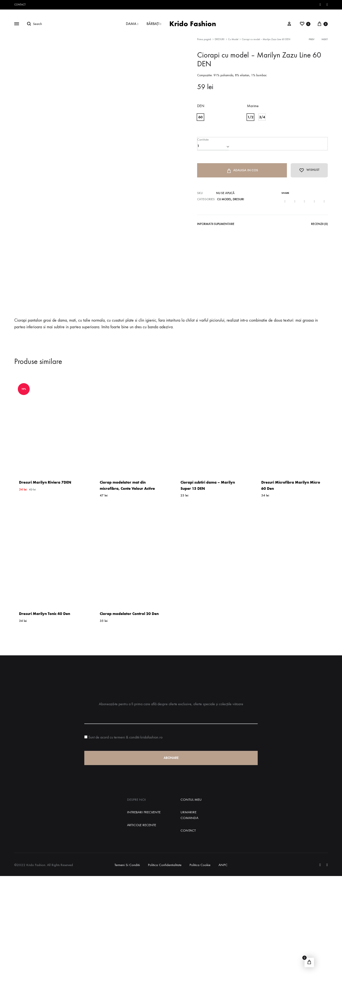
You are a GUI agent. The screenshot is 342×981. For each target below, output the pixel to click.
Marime (253, 106)
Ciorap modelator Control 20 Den (129, 718)
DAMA (132, 23)
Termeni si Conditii (127, 970)
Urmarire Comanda (189, 920)
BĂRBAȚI (154, 23)
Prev (311, 39)
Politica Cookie (200, 970)
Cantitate (203, 139)
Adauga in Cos (240, 170)
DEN (200, 106)
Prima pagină (204, 39)
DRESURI (219, 39)
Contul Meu (191, 904)
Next (325, 39)
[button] (200, 117)
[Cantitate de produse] (212, 146)
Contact (20, 4)
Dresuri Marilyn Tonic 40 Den (44, 718)
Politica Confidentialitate (164, 970)
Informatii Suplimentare (215, 224)
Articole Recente (141, 930)
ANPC (223, 970)
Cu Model (233, 39)
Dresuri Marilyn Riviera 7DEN (45, 587)
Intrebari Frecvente (144, 917)
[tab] (215, 225)
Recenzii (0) (319, 224)
